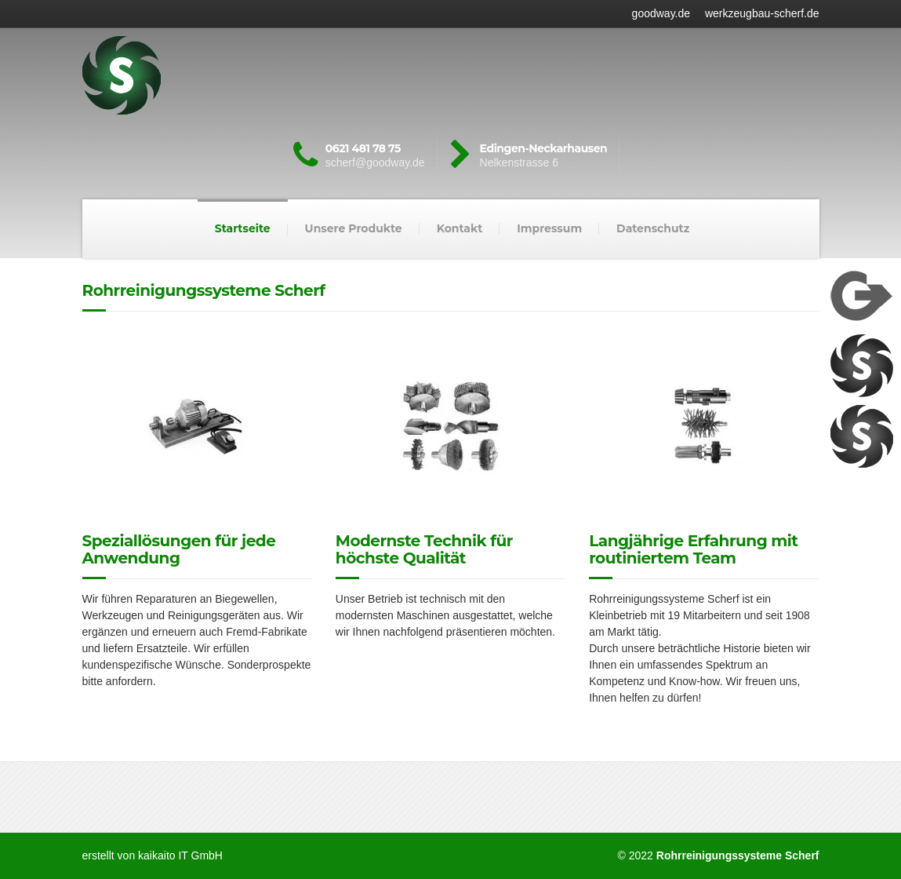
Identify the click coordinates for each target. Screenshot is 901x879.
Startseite (243, 228)
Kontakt (460, 228)
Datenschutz (652, 228)
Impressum (549, 228)
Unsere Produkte (353, 228)
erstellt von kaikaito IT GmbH (152, 855)
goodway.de (661, 13)
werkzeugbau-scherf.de (762, 13)
